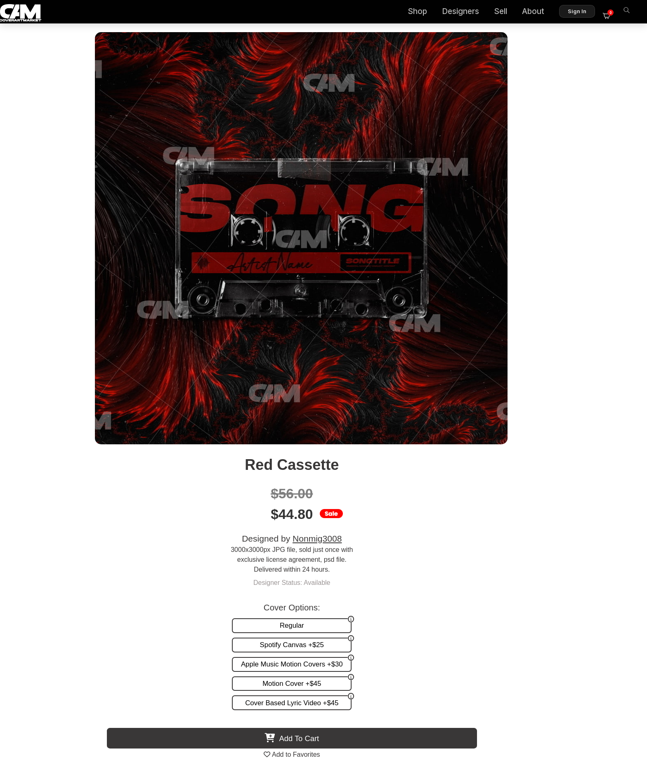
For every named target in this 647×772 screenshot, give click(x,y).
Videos (404, 602)
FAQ (614, 577)
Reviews (608, 585)
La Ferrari (396, 507)
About (538, 12)
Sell (505, 12)
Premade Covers (419, 568)
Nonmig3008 (496, 120)
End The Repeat (251, 507)
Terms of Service (349, 730)
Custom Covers (417, 577)
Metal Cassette (106, 507)
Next (620, 436)
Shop (422, 12)
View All (371, 351)
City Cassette (541, 507)
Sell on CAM (602, 594)
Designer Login (294, 730)
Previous (27, 436)
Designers (465, 12)
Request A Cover (419, 585)
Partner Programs (595, 602)
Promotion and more (424, 594)
